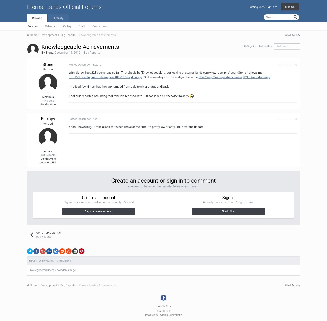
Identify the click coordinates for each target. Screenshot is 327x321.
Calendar (50, 26)
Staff (82, 26)
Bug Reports (92, 52)
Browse (37, 18)
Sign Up (290, 6)
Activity (58, 18)
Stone (49, 52)
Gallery (67, 26)
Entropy (48, 118)
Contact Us (163, 306)
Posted (85, 64)
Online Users (100, 26)
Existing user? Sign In (263, 7)
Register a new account (98, 211)
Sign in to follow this (259, 46)
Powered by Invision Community (163, 314)
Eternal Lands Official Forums (64, 7)
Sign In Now (228, 211)
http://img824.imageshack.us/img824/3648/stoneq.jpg (235, 77)
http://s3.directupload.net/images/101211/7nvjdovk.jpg (105, 77)
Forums (33, 26)
